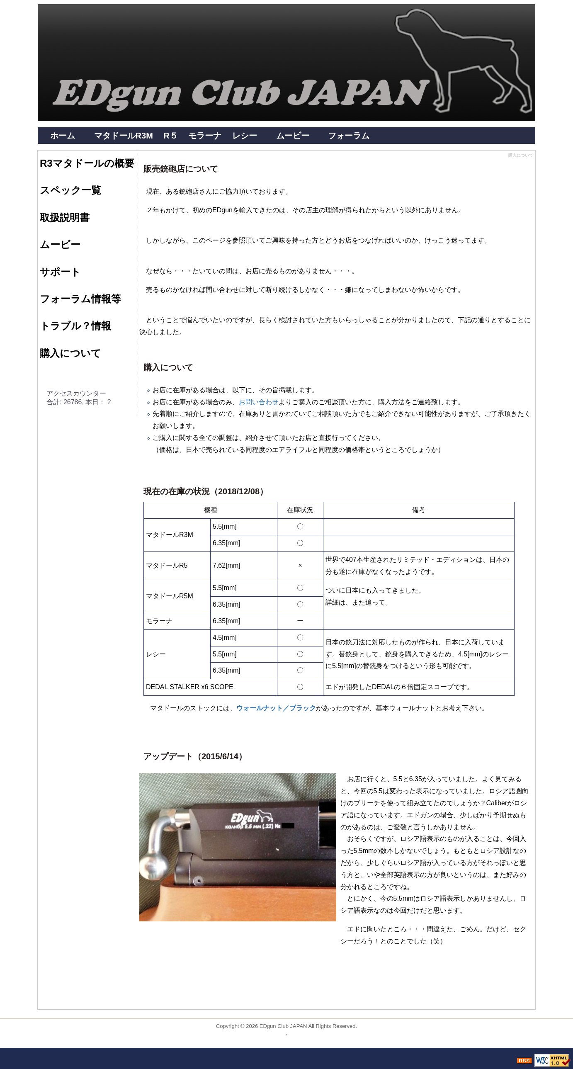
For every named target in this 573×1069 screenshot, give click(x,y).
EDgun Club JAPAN (283, 1026)
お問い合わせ (259, 402)
